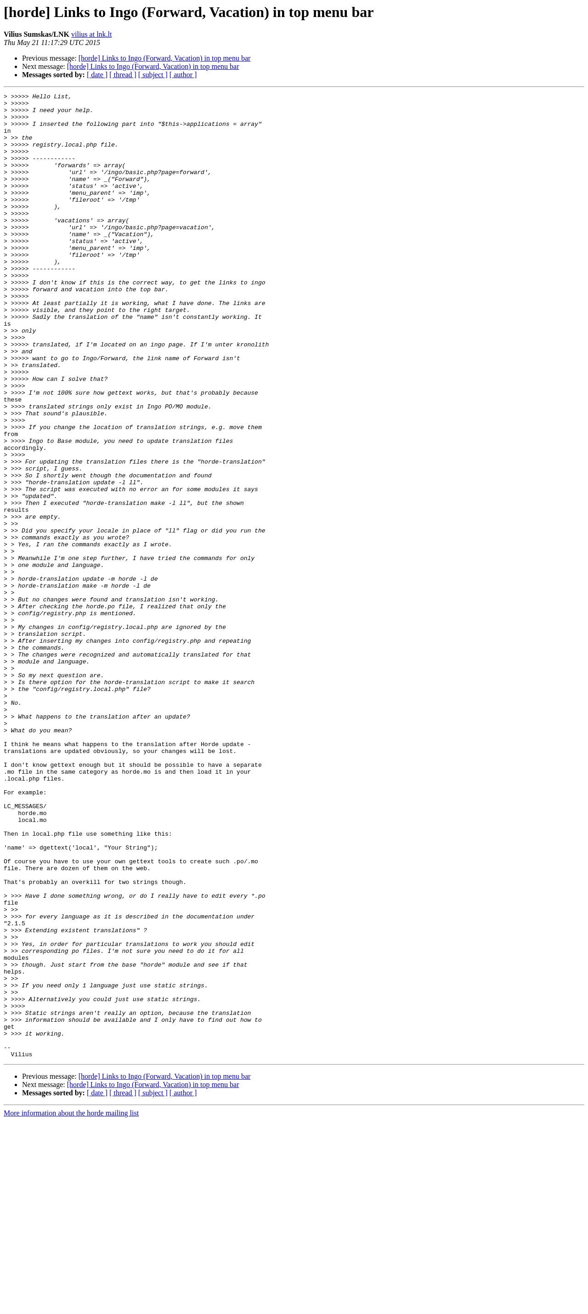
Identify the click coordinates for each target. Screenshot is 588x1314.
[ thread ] (122, 75)
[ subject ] (153, 75)
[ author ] (183, 75)
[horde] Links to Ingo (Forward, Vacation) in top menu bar (165, 58)
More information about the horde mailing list (71, 1306)
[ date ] (97, 75)
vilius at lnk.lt (91, 34)
